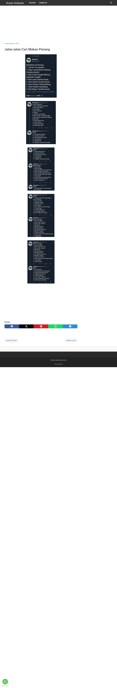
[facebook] (12, 326)
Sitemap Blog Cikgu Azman (58, 360)
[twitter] (26, 326)
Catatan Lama (71, 340)
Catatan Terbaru (11, 340)
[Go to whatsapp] (5, 681)
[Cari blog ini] (111, 3)
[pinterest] (41, 326)
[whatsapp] (55, 326)
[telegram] (70, 326)
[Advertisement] (58, 24)
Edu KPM (32, 3)
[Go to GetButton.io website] (5, 685)
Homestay (43, 3)
